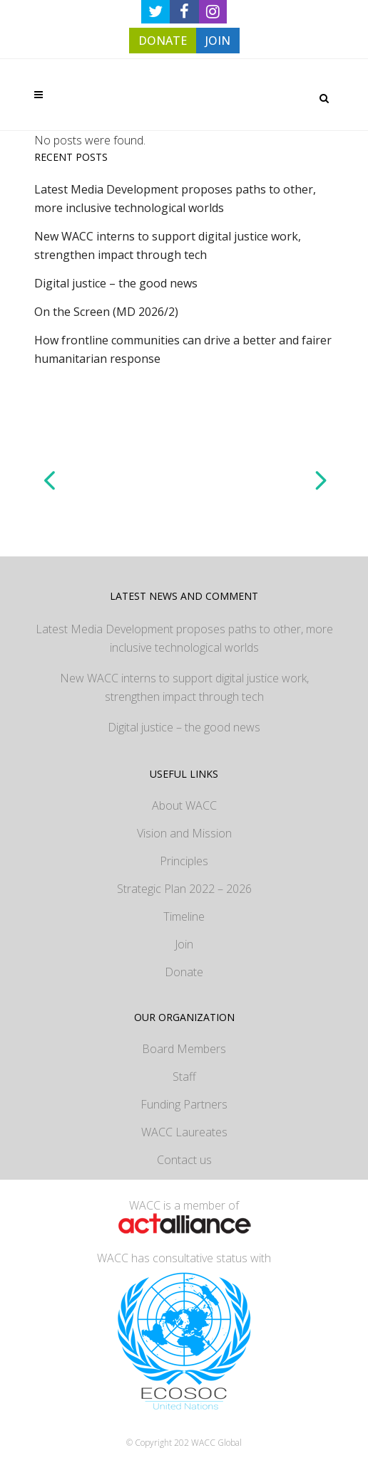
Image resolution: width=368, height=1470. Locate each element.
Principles (184, 861)
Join (184, 944)
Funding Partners (184, 1104)
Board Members (184, 1049)
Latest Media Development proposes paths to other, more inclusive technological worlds (184, 638)
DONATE (162, 40)
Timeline (184, 916)
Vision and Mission (184, 833)
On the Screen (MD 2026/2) (106, 311)
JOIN (217, 40)
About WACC (184, 805)
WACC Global (216, 1443)
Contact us (184, 1160)
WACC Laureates (184, 1132)
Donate (184, 972)
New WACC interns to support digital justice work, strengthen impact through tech (184, 687)
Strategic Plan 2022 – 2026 (184, 889)
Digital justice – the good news (116, 283)
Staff (184, 1076)
